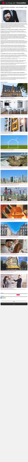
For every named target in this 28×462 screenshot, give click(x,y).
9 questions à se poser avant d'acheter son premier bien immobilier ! (9, 253)
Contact (14, 304)
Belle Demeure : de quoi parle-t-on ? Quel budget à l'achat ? (8, 97)
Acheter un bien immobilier (18, 5)
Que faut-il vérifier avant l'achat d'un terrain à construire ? (7, 149)
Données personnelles (23, 303)
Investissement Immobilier (12, 5)
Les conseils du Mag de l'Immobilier (6, 5)
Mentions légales (19, 303)
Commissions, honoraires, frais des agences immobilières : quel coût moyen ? (10, 184)
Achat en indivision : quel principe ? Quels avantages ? (7, 288)
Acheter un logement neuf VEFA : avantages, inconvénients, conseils (9, 201)
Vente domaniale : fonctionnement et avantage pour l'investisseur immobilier (10, 236)
